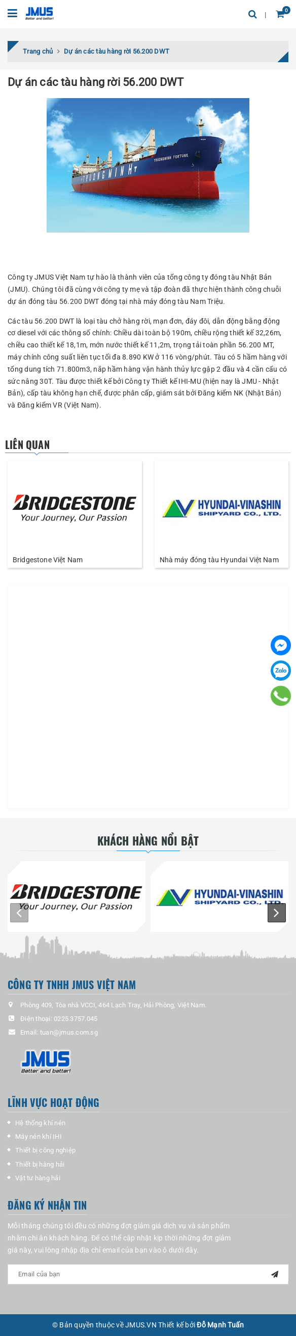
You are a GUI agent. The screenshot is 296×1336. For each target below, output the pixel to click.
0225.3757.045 (75, 1018)
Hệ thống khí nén (40, 1123)
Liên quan (27, 444)
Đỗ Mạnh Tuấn (220, 1325)
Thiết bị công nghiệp (45, 1150)
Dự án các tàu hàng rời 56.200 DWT (95, 82)
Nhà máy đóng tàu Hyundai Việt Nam (219, 560)
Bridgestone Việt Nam (48, 560)
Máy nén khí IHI (38, 1136)
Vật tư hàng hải (37, 1178)
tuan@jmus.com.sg (69, 1032)
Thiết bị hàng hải (39, 1164)
